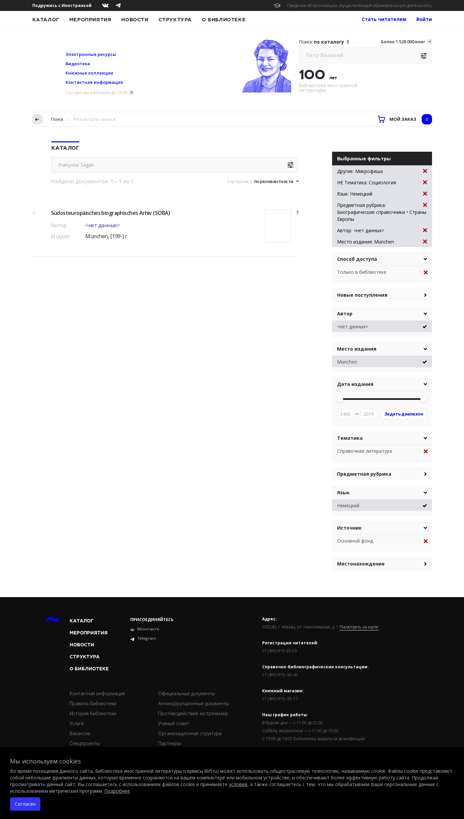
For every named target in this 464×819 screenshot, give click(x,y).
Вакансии (80, 733)
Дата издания (355, 384)
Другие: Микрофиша (382, 171)
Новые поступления (362, 295)
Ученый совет (173, 723)
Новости (134, 19)
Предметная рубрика (364, 474)
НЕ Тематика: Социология (382, 182)
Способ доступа (357, 259)
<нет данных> (102, 225)
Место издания (356, 349)
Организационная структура (190, 733)
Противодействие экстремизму (193, 713)
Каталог (45, 19)
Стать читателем (384, 19)
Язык (343, 492)
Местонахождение (361, 564)
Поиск (57, 119)
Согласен (25, 804)
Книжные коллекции (89, 73)
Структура (175, 19)
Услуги (77, 723)
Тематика (350, 438)
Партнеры (169, 743)
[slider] (340, 399)
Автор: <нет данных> (382, 230)
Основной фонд (355, 541)
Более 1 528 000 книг (403, 42)
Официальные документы (186, 693)
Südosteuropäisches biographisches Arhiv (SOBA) (110, 213)
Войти (424, 19)
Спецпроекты (85, 743)
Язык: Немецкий (382, 193)
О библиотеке (223, 19)
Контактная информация (94, 82)
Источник (349, 528)
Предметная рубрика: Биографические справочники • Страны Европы (382, 212)
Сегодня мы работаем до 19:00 (96, 92)
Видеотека (78, 64)
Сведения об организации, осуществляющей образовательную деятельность (359, 5)
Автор (344, 313)
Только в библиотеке (361, 272)
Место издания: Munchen (382, 241)
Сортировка (239, 181)
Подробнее (117, 791)
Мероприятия (90, 19)
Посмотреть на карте (358, 627)
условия (238, 784)
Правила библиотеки (93, 703)
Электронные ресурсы (91, 54)
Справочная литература (364, 451)
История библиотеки (93, 713)
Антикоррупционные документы (193, 703)
